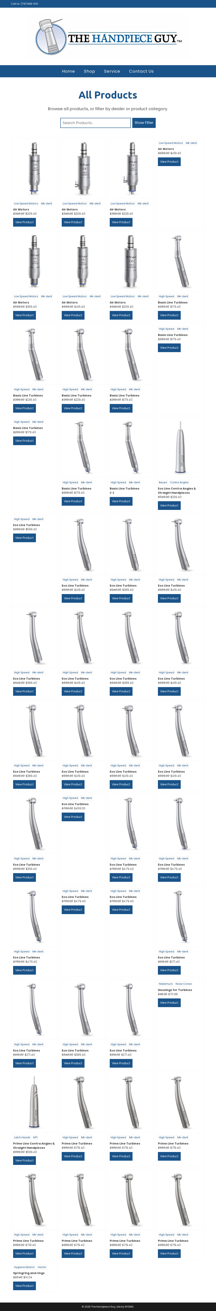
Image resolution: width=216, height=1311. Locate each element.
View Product (24, 222)
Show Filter (144, 122)
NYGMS (129, 1306)
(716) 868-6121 (29, 3)
